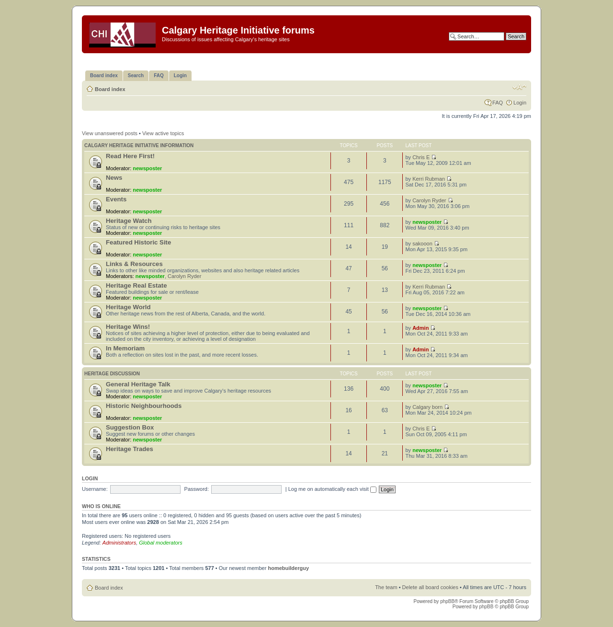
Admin (420, 328)
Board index (110, 89)
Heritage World (128, 307)
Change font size (519, 87)
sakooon (422, 243)
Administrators (119, 543)
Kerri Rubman (428, 179)
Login (519, 102)
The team (386, 587)
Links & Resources (134, 263)
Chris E (421, 157)
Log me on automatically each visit (332, 489)
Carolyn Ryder (429, 200)
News (114, 177)
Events (116, 199)
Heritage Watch (129, 220)
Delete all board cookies (430, 587)
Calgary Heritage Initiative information (138, 145)
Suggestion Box (130, 427)
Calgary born (427, 407)
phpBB (447, 601)
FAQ (497, 102)
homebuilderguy (288, 568)
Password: (196, 489)
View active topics (163, 133)
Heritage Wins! (128, 326)
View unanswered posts (109, 133)
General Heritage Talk (138, 384)
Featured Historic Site (138, 242)
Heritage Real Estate (136, 285)
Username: (95, 489)
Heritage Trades (129, 449)
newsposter (147, 168)
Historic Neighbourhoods (144, 405)
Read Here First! (130, 156)
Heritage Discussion (112, 373)
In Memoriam (125, 348)
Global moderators (160, 543)
